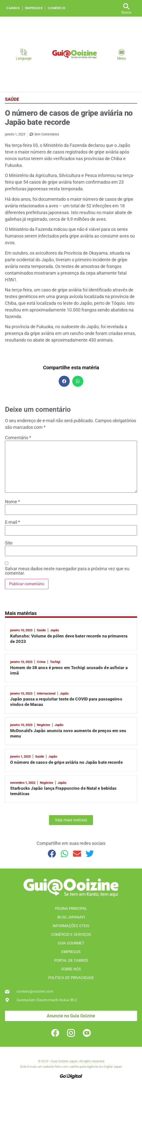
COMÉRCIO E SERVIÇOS (71, 934)
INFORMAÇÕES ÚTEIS (71, 926)
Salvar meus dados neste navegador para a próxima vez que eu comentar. (67, 570)
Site (9, 543)
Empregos (34, 8)
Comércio (56, 8)
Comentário (18, 438)
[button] (64, 381)
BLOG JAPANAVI (71, 917)
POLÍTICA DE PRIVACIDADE (71, 978)
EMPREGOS (71, 952)
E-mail (12, 522)
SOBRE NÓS (71, 969)
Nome (12, 502)
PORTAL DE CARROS (71, 960)
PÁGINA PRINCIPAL (71, 908)
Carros (13, 8)
